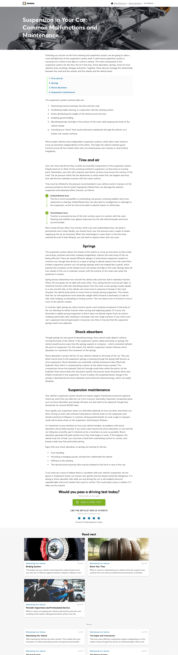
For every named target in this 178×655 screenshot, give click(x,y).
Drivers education (75, 643)
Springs (54, 83)
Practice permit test (76, 638)
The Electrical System (79, 614)
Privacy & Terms (133, 643)
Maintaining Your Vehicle (36, 595)
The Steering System (124, 614)
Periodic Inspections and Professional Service (133, 566)
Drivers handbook (105, 638)
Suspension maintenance (63, 92)
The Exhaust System (35, 614)
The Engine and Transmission (83, 595)
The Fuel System (122, 595)
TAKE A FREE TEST (89, 502)
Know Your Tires (78, 566)
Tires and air (57, 78)
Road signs (102, 643)
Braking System (33, 566)
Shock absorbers (59, 87)
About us (131, 638)
